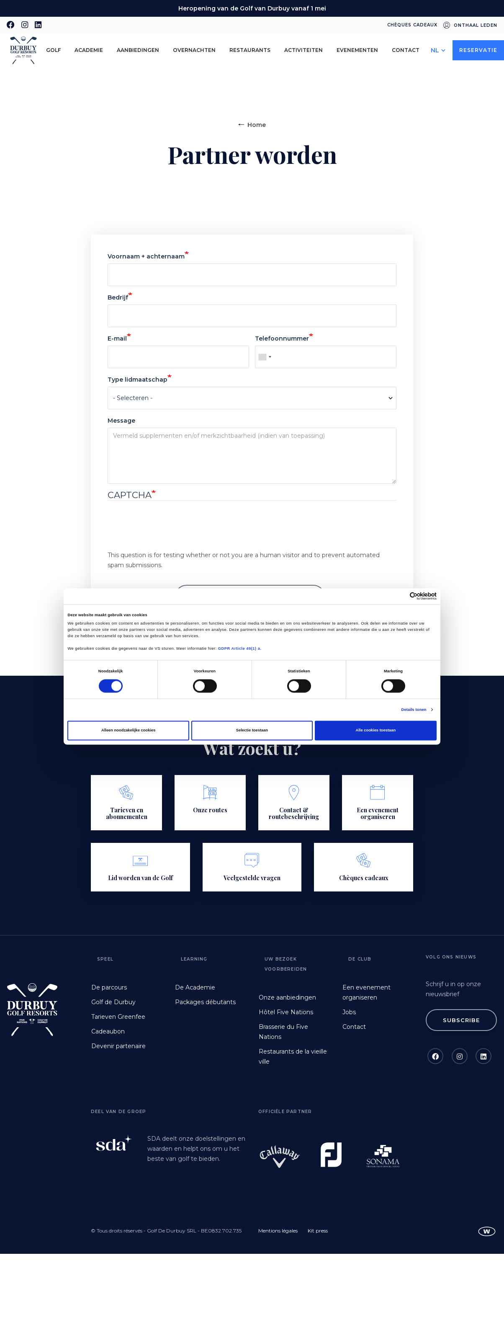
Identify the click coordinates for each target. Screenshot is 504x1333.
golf (53, 50)
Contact (405, 50)
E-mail (117, 338)
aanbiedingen (138, 50)
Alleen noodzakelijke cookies (128, 730)
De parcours (109, 987)
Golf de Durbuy (113, 1002)
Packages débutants (205, 1002)
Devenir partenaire (118, 1046)
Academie (89, 50)
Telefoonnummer (282, 338)
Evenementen (357, 50)
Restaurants (249, 50)
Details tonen (414, 710)
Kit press (318, 1230)
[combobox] (264, 357)
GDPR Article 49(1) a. (240, 648)
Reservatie (478, 50)
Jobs (349, 1012)
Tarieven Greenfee (118, 1016)
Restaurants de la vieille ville (293, 1056)
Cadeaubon (108, 1031)
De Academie (195, 987)
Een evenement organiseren (366, 992)
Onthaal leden (475, 25)
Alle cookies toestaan (375, 730)
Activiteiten (303, 50)
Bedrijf (118, 297)
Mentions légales (278, 1230)
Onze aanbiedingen (287, 997)
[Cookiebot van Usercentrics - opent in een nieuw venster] (400, 596)
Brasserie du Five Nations (283, 1032)
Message (121, 420)
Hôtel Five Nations (286, 1012)
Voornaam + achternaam (146, 256)
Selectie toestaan (252, 730)
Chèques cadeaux (412, 25)
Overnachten (194, 50)
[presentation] (171, 533)
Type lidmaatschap (137, 379)
